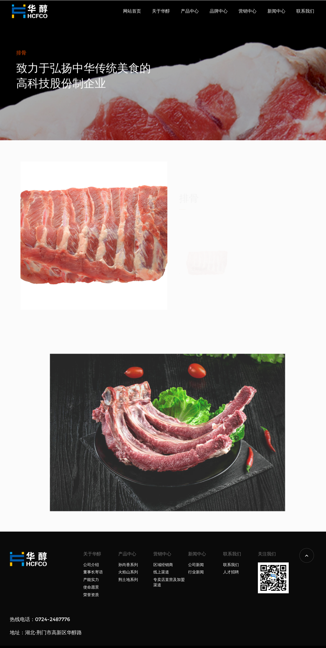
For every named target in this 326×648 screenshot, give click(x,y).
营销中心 (247, 11)
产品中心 (190, 11)
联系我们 (305, 11)
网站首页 (132, 11)
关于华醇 (161, 11)
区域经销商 (163, 565)
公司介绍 (91, 565)
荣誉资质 (91, 595)
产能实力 (91, 580)
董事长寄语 (93, 572)
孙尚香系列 (128, 565)
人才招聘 (231, 572)
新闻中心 (276, 11)
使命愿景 (91, 587)
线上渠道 (161, 572)
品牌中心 (219, 11)
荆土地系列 (128, 580)
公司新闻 (196, 565)
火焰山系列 (128, 572)
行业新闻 (196, 572)
